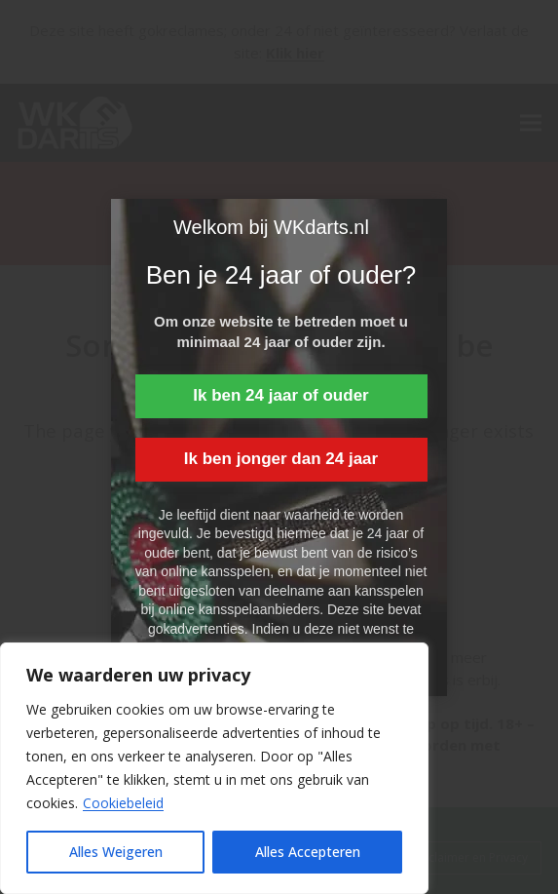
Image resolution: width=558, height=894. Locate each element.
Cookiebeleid (123, 803)
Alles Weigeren (116, 851)
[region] (214, 768)
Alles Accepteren (307, 851)
